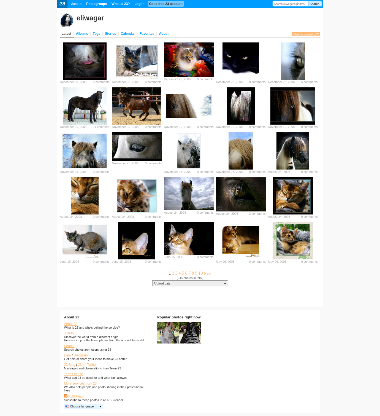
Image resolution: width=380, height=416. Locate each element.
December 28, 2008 (73, 82)
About (164, 34)
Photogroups (96, 4)
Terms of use (73, 374)
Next (207, 273)
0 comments (101, 82)
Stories (110, 34)
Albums (82, 34)
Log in (140, 4)
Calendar (128, 34)
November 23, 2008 (73, 171)
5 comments (309, 82)
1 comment (101, 126)
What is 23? (121, 4)
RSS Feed (75, 396)
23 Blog (69, 365)
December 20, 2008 (73, 126)
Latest (66, 34)
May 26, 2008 (225, 261)
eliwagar (90, 18)
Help (67, 355)
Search (314, 4)
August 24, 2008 (279, 171)
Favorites (147, 34)
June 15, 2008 (69, 261)
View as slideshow (306, 34)
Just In (76, 4)
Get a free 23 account (166, 4)
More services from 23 (80, 383)
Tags (96, 34)
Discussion (81, 355)
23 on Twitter (87, 365)
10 (200, 273)
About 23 (70, 324)
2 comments (257, 213)
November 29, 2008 (125, 126)
